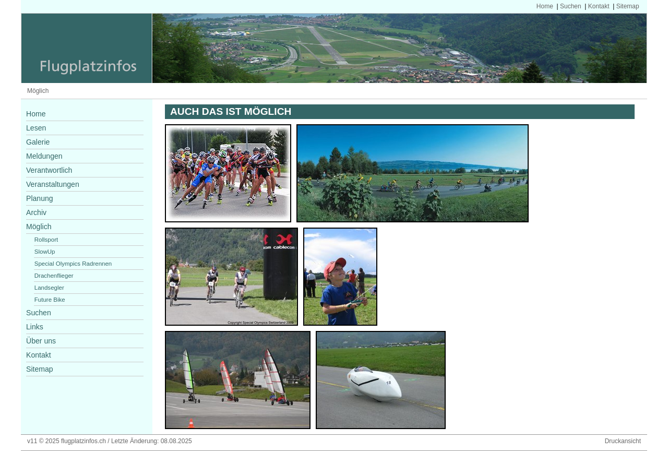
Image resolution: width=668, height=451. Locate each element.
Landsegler (49, 287)
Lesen (36, 128)
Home (544, 6)
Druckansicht (623, 441)
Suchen (570, 6)
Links (34, 327)
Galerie (38, 142)
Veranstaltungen (52, 184)
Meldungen (44, 156)
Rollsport (46, 239)
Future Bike (49, 299)
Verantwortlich (49, 170)
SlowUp (44, 251)
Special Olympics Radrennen (73, 263)
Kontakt (599, 6)
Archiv (36, 212)
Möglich (38, 90)
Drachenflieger (54, 275)
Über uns (41, 341)
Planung (39, 198)
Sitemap (627, 6)
